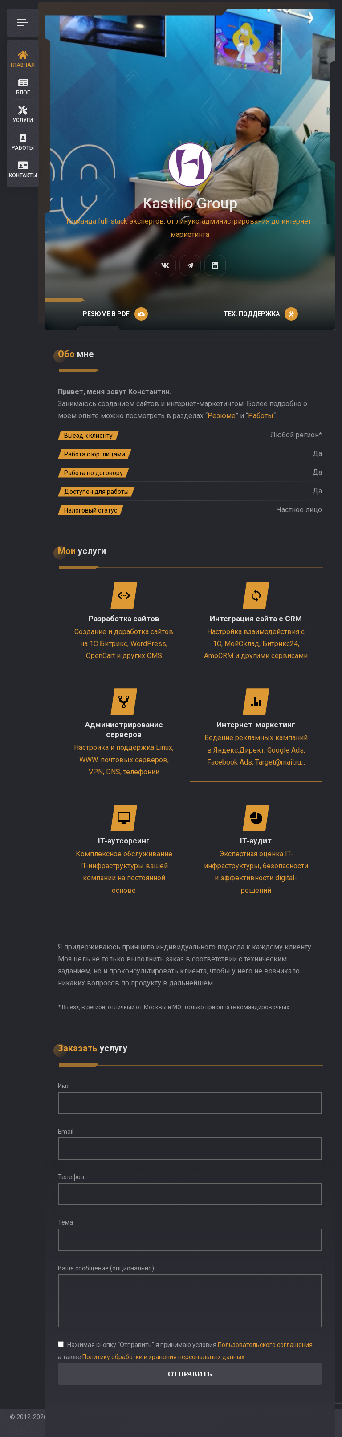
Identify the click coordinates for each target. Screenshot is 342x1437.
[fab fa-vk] (165, 265)
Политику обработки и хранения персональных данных (163, 1356)
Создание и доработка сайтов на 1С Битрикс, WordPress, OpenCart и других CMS (123, 643)
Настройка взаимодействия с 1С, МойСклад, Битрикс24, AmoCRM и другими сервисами (256, 643)
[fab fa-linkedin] (215, 265)
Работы (260, 415)
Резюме (222, 415)
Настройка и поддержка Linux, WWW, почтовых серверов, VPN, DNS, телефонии (124, 759)
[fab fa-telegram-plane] (190, 265)
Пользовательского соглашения (265, 1344)
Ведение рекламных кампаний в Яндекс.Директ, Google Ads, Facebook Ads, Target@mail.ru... (256, 749)
